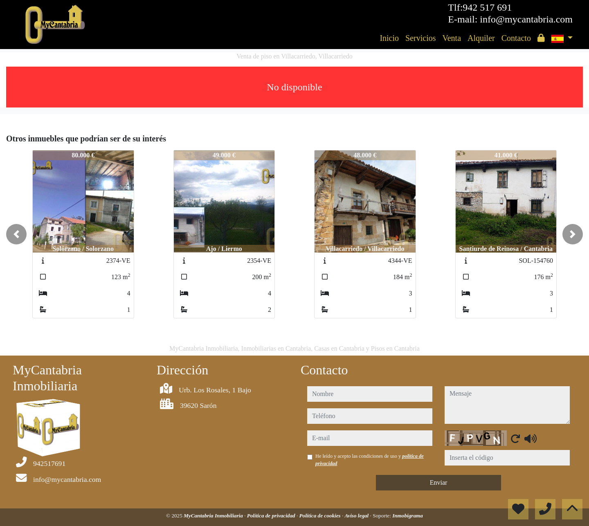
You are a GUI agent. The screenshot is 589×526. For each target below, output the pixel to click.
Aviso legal (357, 516)
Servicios (420, 38)
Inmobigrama (407, 516)
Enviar (438, 482)
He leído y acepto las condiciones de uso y (369, 459)
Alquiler (481, 38)
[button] (16, 234)
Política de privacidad (272, 516)
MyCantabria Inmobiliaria (214, 516)
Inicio (389, 38)
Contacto (516, 38)
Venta (451, 38)
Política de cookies (320, 516)
